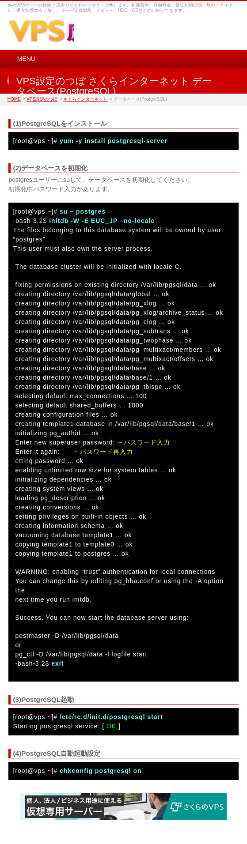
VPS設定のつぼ (42, 99)
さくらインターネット (85, 99)
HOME (14, 99)
